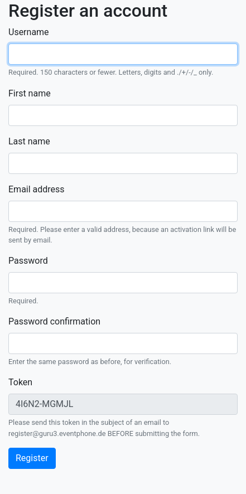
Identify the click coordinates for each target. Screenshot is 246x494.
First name (29, 93)
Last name (29, 141)
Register (32, 458)
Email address (36, 189)
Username (28, 32)
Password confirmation (54, 321)
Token (20, 382)
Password (28, 260)
